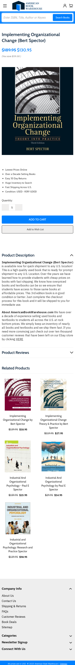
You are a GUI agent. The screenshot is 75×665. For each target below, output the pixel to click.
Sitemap (7, 627)
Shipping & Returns (14, 606)
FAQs (5, 611)
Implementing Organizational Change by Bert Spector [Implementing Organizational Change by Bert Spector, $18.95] (18, 419)
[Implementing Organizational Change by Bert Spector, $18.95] (18, 395)
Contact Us (9, 601)
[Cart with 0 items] (71, 6)
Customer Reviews (13, 616)
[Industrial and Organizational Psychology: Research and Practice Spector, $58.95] (18, 518)
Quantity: (7, 200)
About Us (8, 595)
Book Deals (9, 622)
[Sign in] (65, 6)
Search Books (63, 17)
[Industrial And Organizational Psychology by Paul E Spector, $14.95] (54, 456)
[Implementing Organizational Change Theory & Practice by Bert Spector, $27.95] (54, 395)
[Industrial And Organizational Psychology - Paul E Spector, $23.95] (18, 456)
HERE (19, 339)
